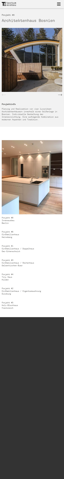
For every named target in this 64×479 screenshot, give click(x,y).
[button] (60, 94)
